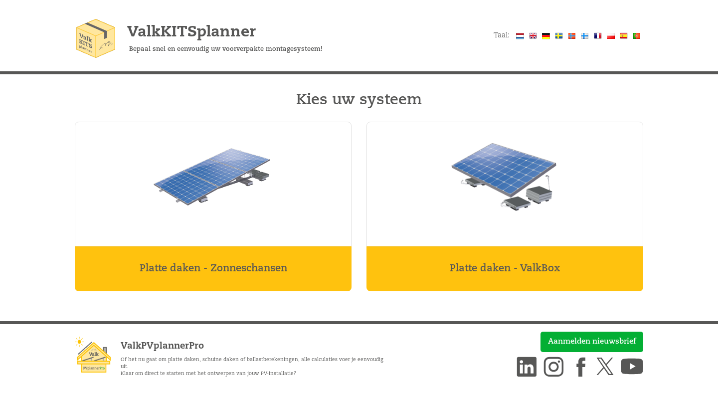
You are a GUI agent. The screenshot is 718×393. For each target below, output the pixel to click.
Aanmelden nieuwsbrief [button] (592, 342)
